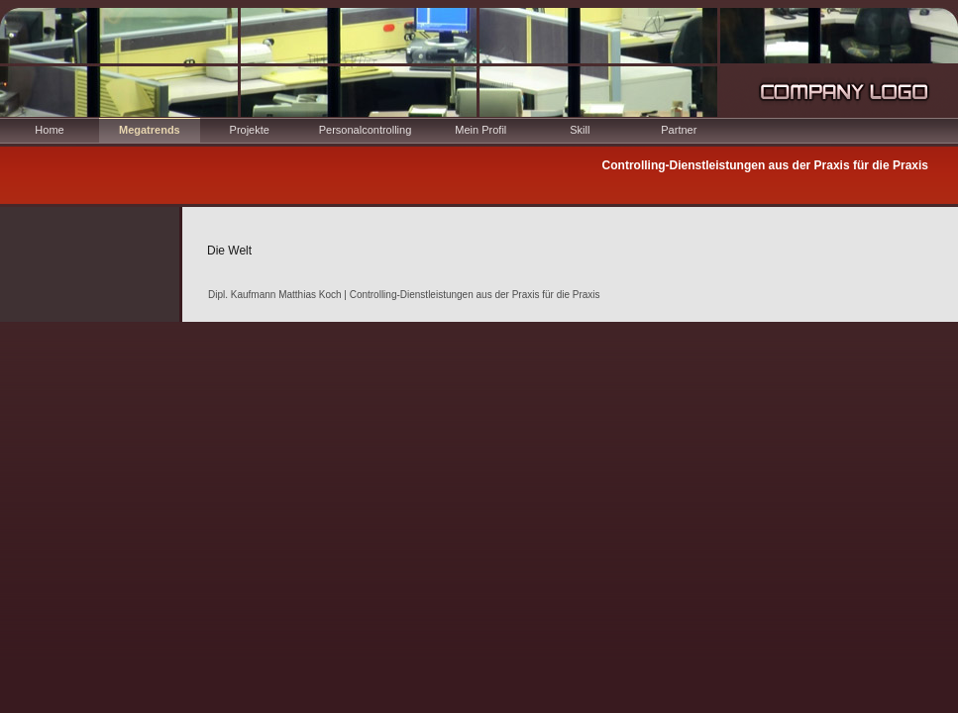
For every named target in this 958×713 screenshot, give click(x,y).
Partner (678, 130)
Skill (579, 130)
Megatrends (149, 130)
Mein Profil (480, 130)
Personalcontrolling (365, 130)
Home (49, 130)
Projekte (249, 130)
